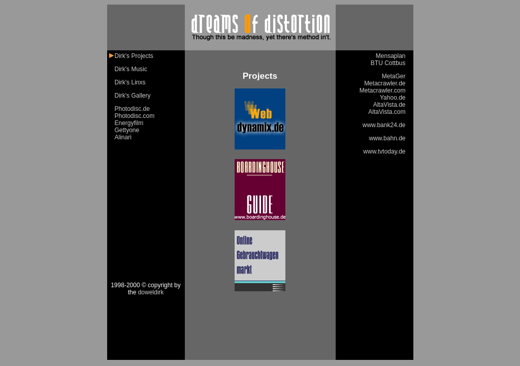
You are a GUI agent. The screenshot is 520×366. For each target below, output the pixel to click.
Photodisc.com (135, 115)
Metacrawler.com (383, 90)
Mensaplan (391, 55)
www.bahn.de (387, 138)
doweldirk (151, 292)
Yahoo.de (393, 97)
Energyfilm (129, 123)
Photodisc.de (132, 108)
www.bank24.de (384, 125)
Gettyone (127, 130)
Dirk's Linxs (130, 82)
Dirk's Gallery (133, 95)
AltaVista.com (386, 111)
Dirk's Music (131, 69)
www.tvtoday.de (384, 151)
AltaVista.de (389, 104)
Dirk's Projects (134, 55)
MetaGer (394, 76)
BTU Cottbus (388, 63)
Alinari (123, 137)
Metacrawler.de (384, 83)
